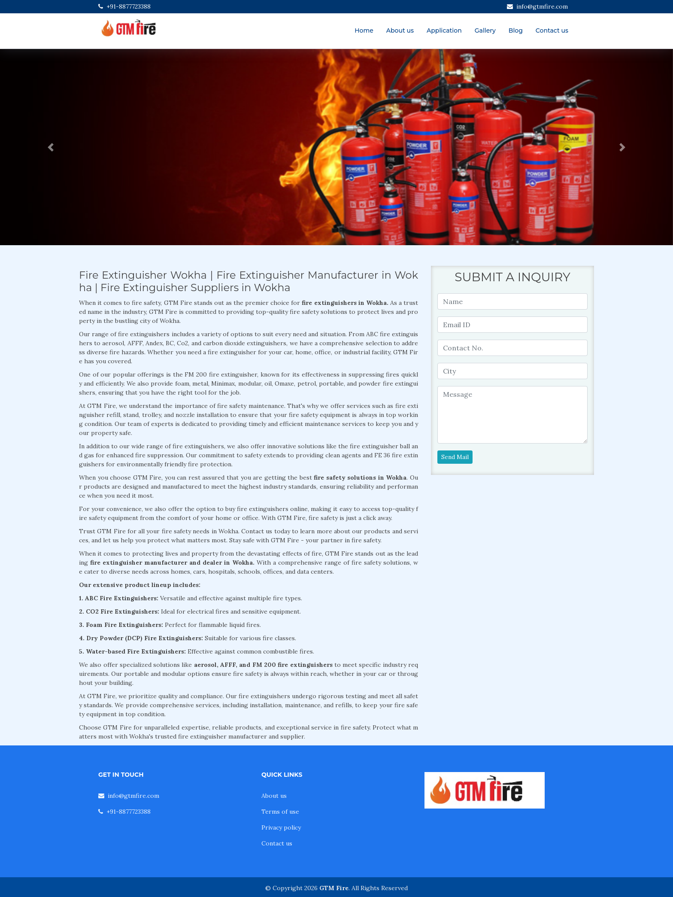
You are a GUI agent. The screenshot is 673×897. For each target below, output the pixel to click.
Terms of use (280, 811)
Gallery (485, 30)
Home (364, 30)
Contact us (552, 30)
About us (400, 30)
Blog (516, 30)
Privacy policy (281, 827)
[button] (50, 147)
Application (444, 30)
